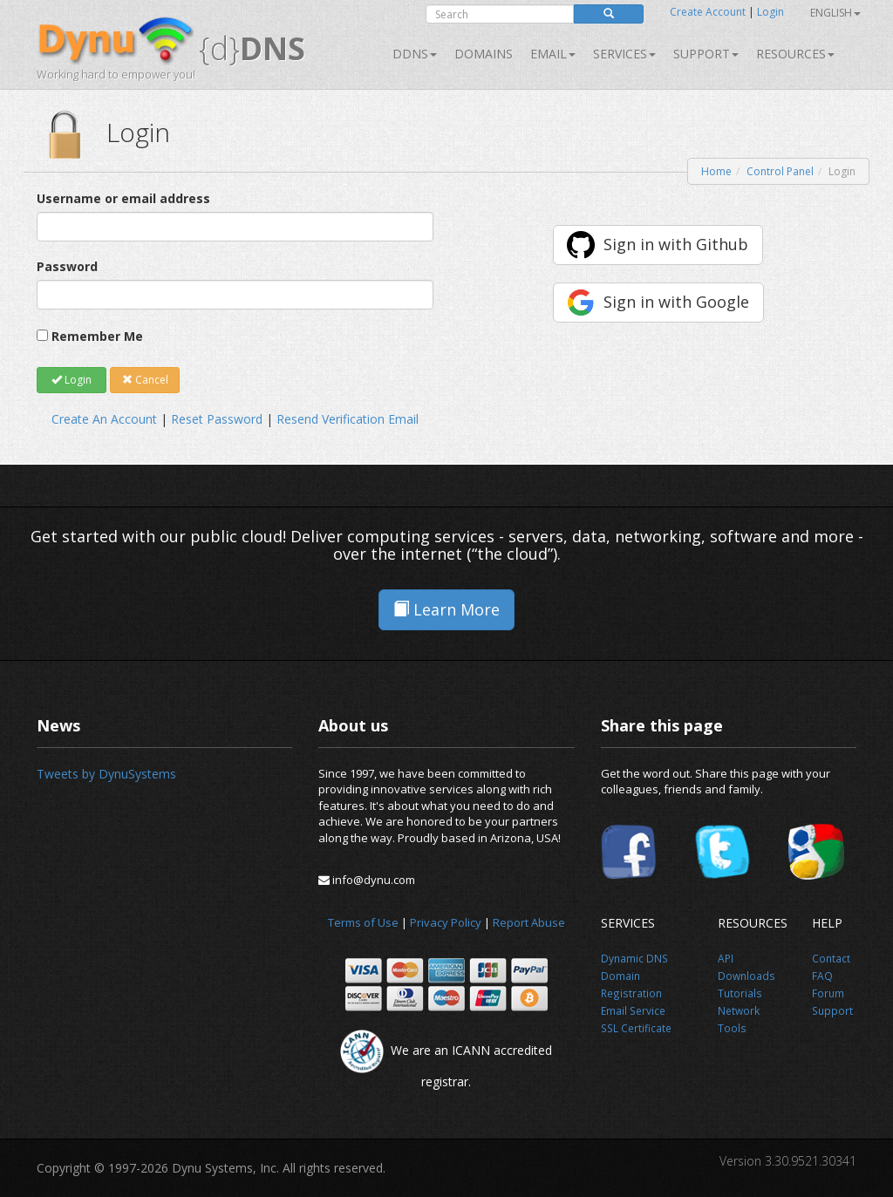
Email (553, 53)
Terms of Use (363, 922)
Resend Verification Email (347, 419)
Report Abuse (529, 922)
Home (716, 171)
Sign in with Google (676, 301)
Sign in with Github (675, 244)
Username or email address (123, 198)
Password (67, 266)
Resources (795, 53)
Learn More (446, 609)
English (835, 12)
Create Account (708, 11)
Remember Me (97, 336)
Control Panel (780, 171)
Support (706, 53)
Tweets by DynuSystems (106, 773)
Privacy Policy (445, 922)
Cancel (145, 379)
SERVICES (624, 53)
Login (770, 11)
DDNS (414, 53)
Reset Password (216, 419)
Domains (483, 53)
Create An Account (104, 419)
